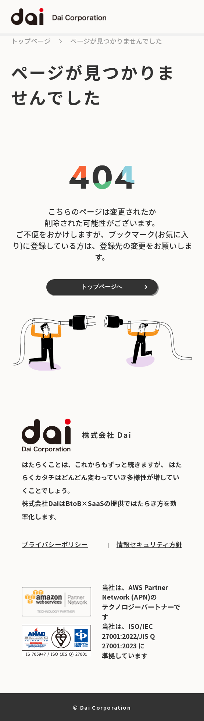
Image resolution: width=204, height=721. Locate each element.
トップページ (31, 40)
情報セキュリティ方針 (149, 544)
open (186, 16)
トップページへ (101, 287)
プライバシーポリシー (55, 544)
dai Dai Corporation (58, 16)
